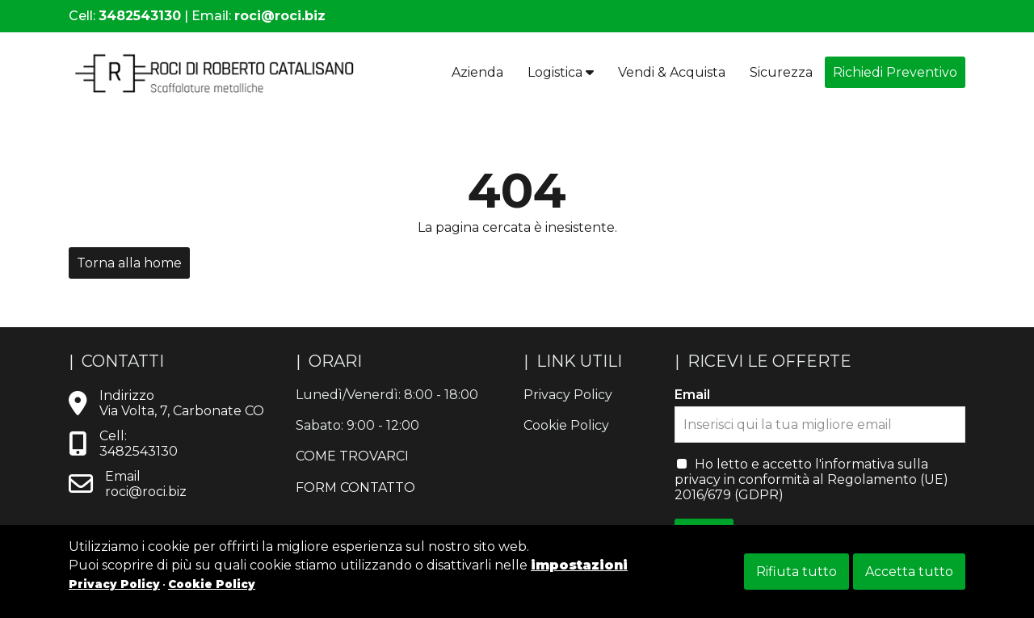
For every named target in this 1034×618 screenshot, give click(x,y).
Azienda (477, 72)
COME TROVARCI (352, 456)
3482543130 (140, 15)
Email (692, 394)
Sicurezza (781, 72)
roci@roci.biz (280, 15)
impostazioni (579, 565)
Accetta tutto (909, 571)
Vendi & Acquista (671, 72)
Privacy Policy (114, 584)
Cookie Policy (211, 584)
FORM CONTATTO (355, 487)
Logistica (561, 72)
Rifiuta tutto (796, 571)
